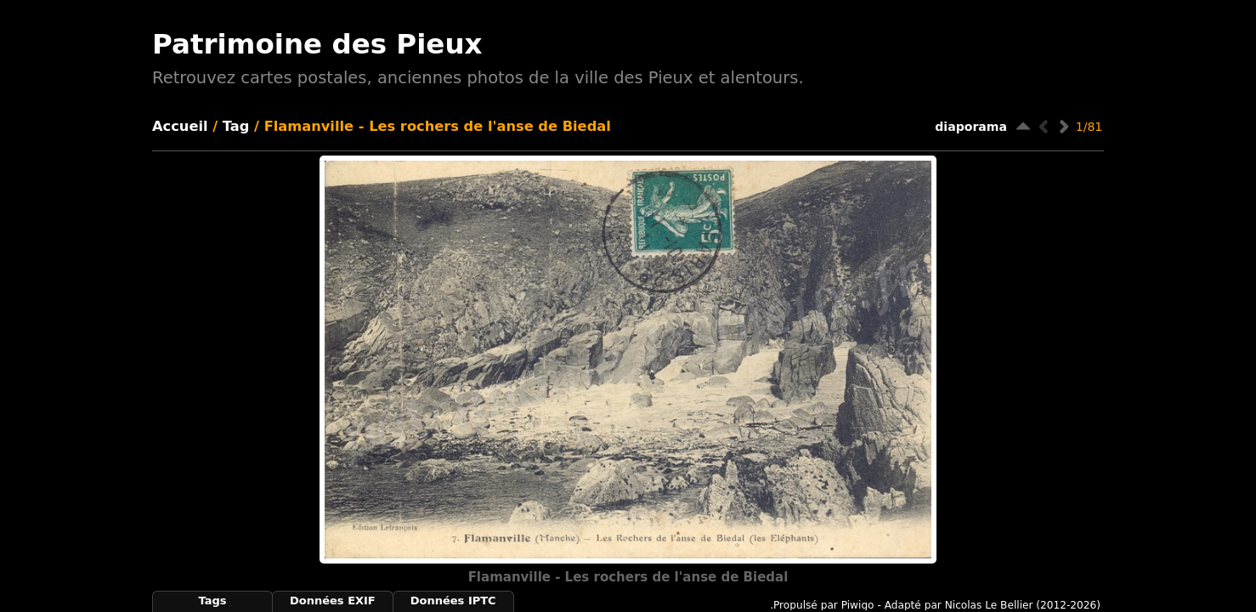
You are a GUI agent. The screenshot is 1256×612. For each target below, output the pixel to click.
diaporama (971, 126)
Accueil (180, 126)
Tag (236, 126)
